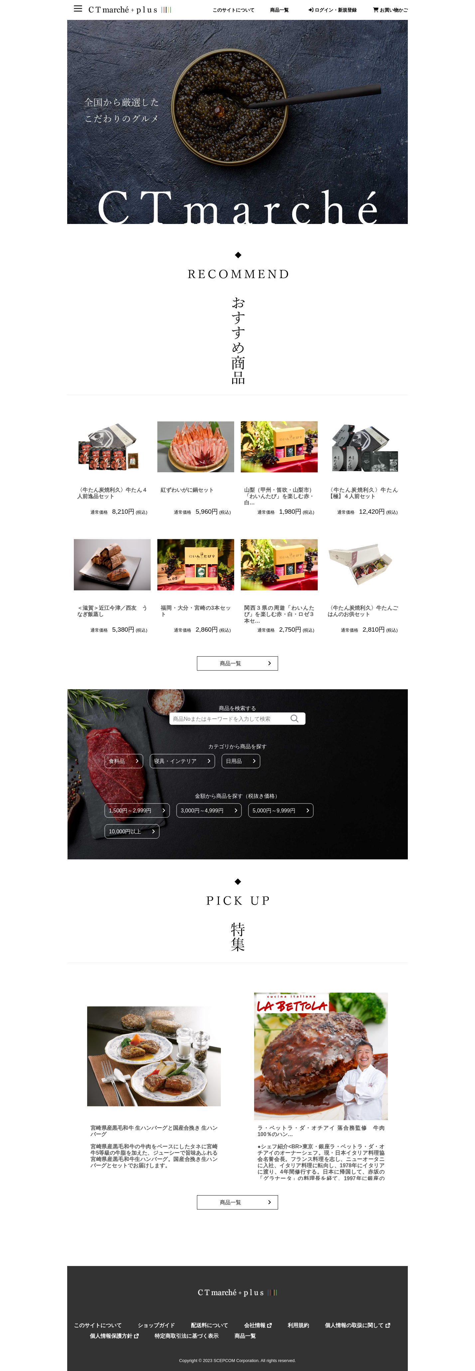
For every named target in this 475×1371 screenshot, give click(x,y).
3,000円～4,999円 (209, 810)
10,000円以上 (132, 831)
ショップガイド (156, 1325)
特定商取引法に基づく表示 (187, 1336)
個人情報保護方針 (114, 1336)
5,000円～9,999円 (281, 810)
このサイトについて (233, 10)
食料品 (124, 761)
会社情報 (258, 1325)
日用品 (241, 761)
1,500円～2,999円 (137, 810)
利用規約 (298, 1325)
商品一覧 (279, 10)
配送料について (209, 1325)
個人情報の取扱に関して (357, 1325)
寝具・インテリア (182, 761)
